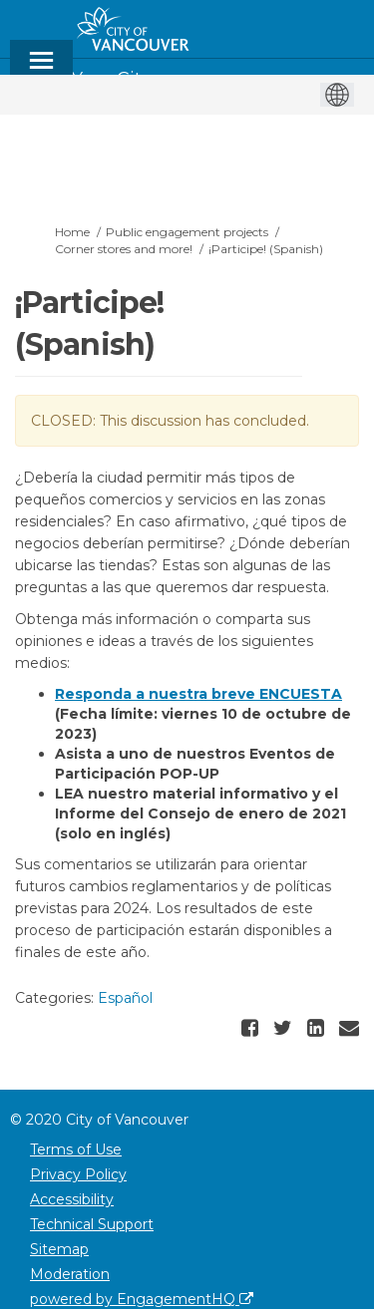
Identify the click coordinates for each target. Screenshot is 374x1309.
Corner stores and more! (123, 248)
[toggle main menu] (41, 69)
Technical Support (92, 1224)
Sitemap (59, 1249)
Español (125, 998)
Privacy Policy (78, 1174)
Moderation (70, 1274)
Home (72, 231)
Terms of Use (76, 1149)
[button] (252, 1028)
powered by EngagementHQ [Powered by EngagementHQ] (141, 1299)
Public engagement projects (187, 231)
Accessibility (72, 1199)
